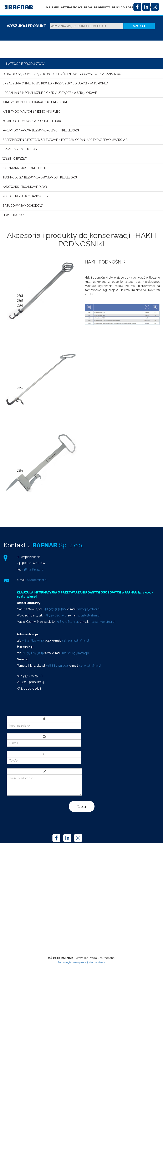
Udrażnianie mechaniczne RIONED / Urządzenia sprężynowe (49, 92)
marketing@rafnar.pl (75, 653)
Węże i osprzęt (14, 158)
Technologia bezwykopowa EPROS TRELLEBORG (39, 177)
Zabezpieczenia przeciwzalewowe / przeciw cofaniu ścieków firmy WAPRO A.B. (65, 139)
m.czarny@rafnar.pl (102, 621)
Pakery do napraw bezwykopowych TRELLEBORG (40, 130)
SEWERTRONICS (13, 215)
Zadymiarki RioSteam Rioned (24, 168)
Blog (88, 7)
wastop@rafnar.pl (88, 609)
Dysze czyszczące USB (20, 149)
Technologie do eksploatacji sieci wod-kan (81, 962)
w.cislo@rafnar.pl (89, 615)
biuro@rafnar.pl (37, 580)
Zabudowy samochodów (22, 205)
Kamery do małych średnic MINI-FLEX (31, 111)
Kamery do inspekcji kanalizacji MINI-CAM (34, 102)
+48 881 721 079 (57, 665)
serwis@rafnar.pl (90, 665)
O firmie (52, 7)
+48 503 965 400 (54, 609)
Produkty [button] (102, 7)
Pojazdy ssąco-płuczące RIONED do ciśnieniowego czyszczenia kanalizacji (62, 74)
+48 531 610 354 (67, 621)
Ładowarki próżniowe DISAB (24, 186)
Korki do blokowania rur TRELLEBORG (32, 121)
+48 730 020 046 (55, 615)
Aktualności (71, 7)
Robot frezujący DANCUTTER (25, 196)
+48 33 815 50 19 (33, 569)
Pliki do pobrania (126, 7)
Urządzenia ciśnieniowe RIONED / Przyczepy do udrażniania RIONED (55, 83)
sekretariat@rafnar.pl (75, 640)
